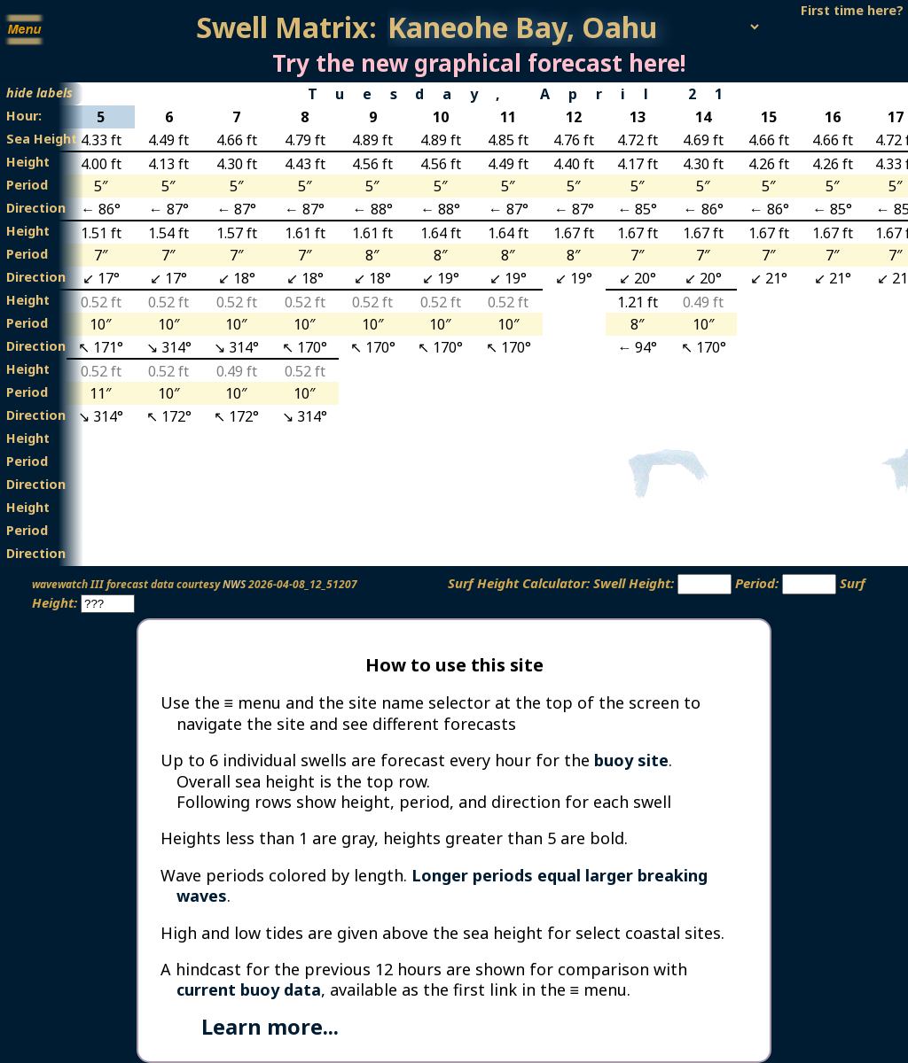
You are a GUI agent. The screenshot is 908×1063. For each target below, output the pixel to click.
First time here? (852, 10)
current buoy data (248, 989)
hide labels (39, 92)
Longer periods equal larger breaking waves (442, 885)
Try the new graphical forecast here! (478, 63)
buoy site (631, 760)
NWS (234, 584)
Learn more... (270, 1027)
